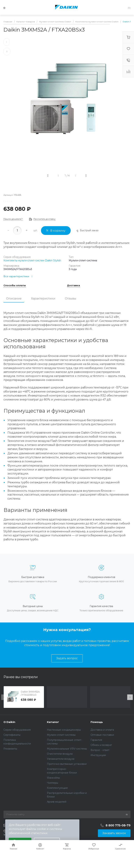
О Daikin (9, 722)
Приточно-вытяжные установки (67, 763)
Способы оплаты (14, 285)
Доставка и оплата (102, 729)
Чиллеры (52, 782)
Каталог (53, 722)
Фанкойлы (53, 777)
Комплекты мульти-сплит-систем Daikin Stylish (32, 260)
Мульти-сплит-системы (61, 734)
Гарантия (96, 739)
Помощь (97, 722)
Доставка (73, 285)
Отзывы (70, 298)
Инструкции (98, 755)
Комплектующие (57, 787)
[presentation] (4, 697)
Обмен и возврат (101, 745)
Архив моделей (56, 801)
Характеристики (43, 298)
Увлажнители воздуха (60, 758)
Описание (13, 298)
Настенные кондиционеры (64, 729)
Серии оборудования (17, 729)
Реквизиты (10, 748)
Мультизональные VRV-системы (67, 748)
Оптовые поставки (102, 734)
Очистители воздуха (60, 753)
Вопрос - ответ (100, 750)
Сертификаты (11, 734)
